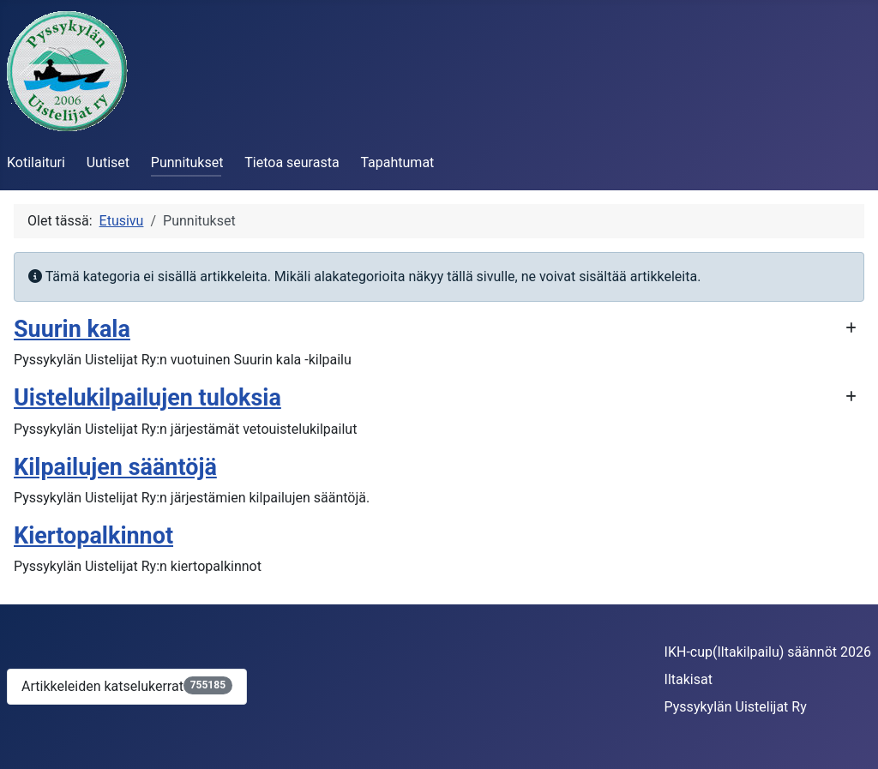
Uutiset (108, 162)
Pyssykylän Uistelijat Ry (736, 707)
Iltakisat (689, 679)
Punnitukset (187, 162)
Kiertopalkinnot (93, 536)
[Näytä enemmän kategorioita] (851, 328)
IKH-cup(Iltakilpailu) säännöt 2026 (768, 652)
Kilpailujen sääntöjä (115, 467)
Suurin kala (72, 329)
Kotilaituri (36, 162)
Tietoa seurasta (291, 162)
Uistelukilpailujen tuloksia (147, 398)
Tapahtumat (397, 162)
